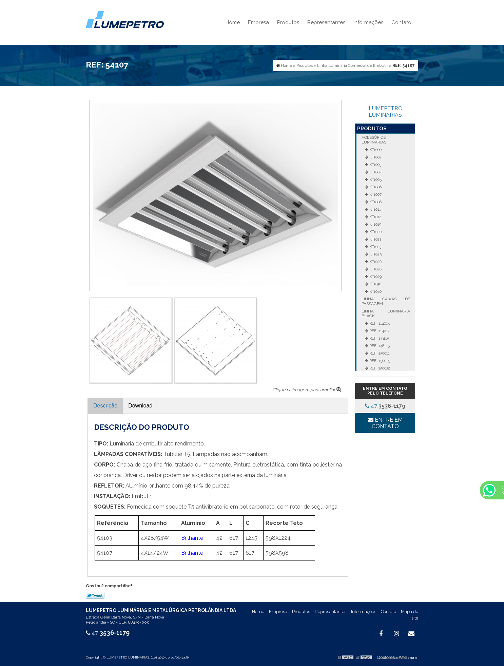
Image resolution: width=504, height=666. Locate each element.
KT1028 (375, 269)
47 (385, 406)
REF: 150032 (379, 368)
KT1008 (375, 201)
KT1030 (374, 284)
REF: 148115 (379, 345)
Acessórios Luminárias (374, 140)
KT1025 (375, 254)
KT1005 (375, 179)
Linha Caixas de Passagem (386, 301)
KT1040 (375, 291)
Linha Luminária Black (386, 313)
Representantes (326, 22)
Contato (401, 22)
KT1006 (375, 187)
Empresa (258, 22)
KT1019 (374, 224)
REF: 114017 (379, 330)
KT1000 (375, 149)
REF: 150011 (379, 353)
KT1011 (374, 209)
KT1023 (374, 246)
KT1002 (375, 157)
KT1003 (374, 164)
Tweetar (95, 595)
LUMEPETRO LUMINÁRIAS (386, 111)
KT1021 (374, 239)
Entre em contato (385, 423)
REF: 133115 (378, 338)
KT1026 (375, 261)
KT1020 (375, 231)
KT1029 (375, 276)
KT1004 (375, 172)
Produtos (288, 22)
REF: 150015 (379, 360)
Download (140, 405)
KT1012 (374, 216)
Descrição (105, 405)
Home (233, 22)
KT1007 (375, 194)
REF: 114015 (379, 323)
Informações (368, 22)
